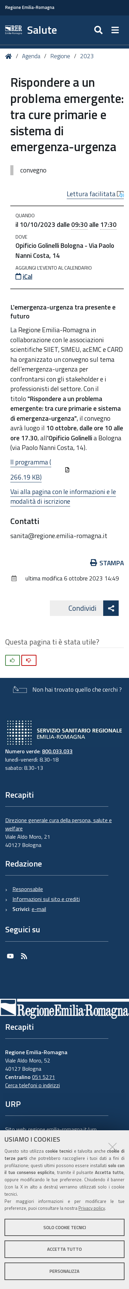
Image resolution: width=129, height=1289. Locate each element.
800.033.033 (57, 751)
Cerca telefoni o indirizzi (32, 1085)
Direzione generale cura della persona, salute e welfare (58, 824)
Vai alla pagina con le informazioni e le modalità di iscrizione (63, 496)
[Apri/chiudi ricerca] (99, 30)
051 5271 (43, 1077)
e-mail (39, 909)
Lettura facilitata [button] (95, 194)
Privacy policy (91, 1208)
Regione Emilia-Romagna (29, 7)
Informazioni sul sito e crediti (46, 899)
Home (9, 56)
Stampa (107, 563)
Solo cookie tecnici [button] (64, 1227)
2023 (87, 56)
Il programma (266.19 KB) (40, 469)
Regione (60, 56)
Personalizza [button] (64, 1271)
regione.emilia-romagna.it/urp (62, 1129)
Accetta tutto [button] (64, 1249)
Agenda (31, 56)
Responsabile (27, 889)
